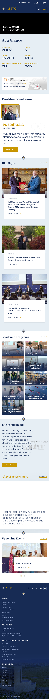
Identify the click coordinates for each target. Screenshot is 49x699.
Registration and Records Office (12, 636)
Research (5, 667)
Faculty (4, 680)
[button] (20, 576)
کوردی (36, 2)
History (4, 605)
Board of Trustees (7, 617)
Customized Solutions (9, 646)
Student (4, 678)
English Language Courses (10, 649)
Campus (4, 615)
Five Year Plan (6, 607)
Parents (4, 675)
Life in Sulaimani (7, 620)
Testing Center (6, 657)
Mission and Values (8, 610)
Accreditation (6, 612)
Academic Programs (8, 628)
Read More (10, 149)
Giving (4, 672)
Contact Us (5, 683)
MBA (3, 631)
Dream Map (24, 2)
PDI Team (5, 652)
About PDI (5, 644)
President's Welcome (8, 602)
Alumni (4, 670)
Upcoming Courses (8, 659)
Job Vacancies (6, 685)
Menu (44, 9)
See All (43, 163)
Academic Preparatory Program (11, 633)
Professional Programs (9, 654)
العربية (44, 2)
